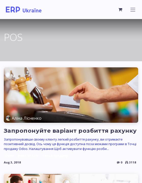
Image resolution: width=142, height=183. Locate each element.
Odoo (9, 156)
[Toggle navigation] (132, 9)
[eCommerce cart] (120, 9)
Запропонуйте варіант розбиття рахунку (70, 130)
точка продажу (55, 156)
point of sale (28, 156)
